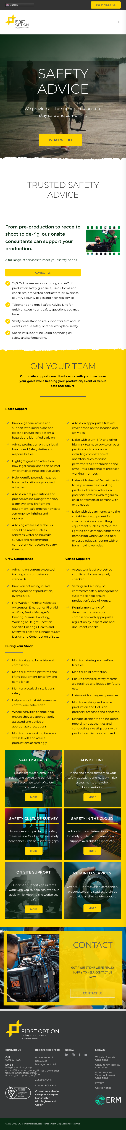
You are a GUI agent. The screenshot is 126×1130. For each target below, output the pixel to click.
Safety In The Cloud (92, 818)
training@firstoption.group (20, 1072)
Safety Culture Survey (33, 818)
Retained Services (92, 873)
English (12, 5)
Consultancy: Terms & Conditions (107, 1066)
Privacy (99, 1082)
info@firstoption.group (18, 1067)
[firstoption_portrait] (16, 15)
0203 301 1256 (13, 1059)
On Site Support (33, 872)
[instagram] (73, 1054)
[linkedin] (66, 1054)
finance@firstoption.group (20, 1075)
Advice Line (92, 760)
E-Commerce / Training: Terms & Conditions (105, 1075)
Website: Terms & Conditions (105, 1058)
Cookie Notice (103, 1087)
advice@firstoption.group (20, 1070)
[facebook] (79, 1054)
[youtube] (86, 1054)
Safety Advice (33, 760)
